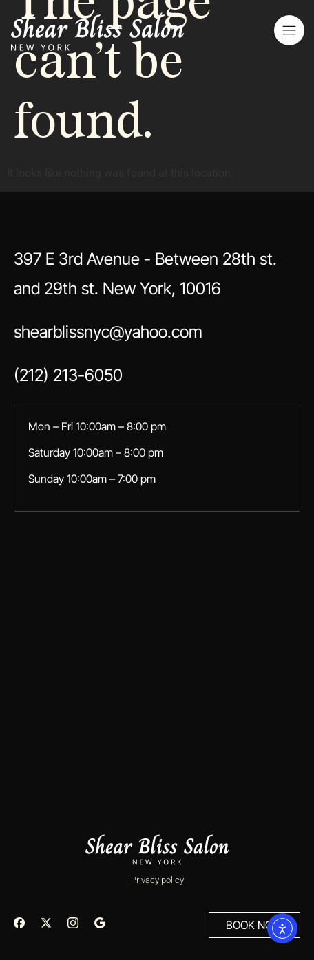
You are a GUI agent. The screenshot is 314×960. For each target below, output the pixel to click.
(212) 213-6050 (68, 375)
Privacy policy (157, 880)
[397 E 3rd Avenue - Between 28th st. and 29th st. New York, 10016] (157, 642)
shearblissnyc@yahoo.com (108, 332)
